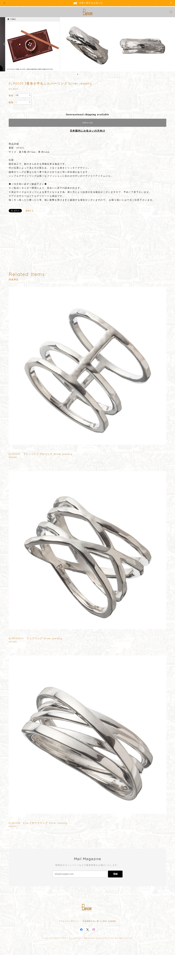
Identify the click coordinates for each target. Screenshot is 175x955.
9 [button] (95, 74)
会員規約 (112, 921)
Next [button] (170, 44)
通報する (30, 211)
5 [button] (86, 74)
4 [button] (84, 74)
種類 (11, 95)
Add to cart (87, 122)
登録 (115, 874)
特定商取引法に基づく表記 (95, 921)
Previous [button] (5, 44)
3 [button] (82, 74)
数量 (11, 102)
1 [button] (77, 74)
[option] (87, 43)
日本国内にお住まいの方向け (87, 131)
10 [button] (97, 74)
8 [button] (93, 74)
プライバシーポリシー (69, 921)
